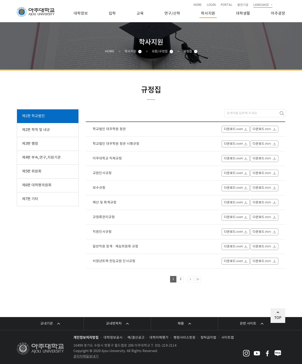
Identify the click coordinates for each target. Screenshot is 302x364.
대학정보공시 (113, 337)
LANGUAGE (261, 5)
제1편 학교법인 (33, 116)
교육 (140, 13)
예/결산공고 (136, 337)
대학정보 (81, 13)
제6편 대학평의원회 (37, 185)
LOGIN (211, 5)
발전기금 (242, 5)
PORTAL (226, 5)
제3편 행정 (30, 144)
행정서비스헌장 (184, 337)
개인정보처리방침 (86, 337)
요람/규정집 (160, 51)
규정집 (187, 51)
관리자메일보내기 (86, 356)
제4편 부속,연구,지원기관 (41, 157)
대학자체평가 (159, 337)
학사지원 (208, 13)
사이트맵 (227, 337)
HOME (197, 5)
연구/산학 (172, 13)
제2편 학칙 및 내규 (36, 130)
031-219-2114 (165, 345)
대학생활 (243, 13)
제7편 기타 (30, 199)
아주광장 (278, 13)
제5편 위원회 (32, 171)
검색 (282, 113)
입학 (112, 13)
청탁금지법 (208, 337)
